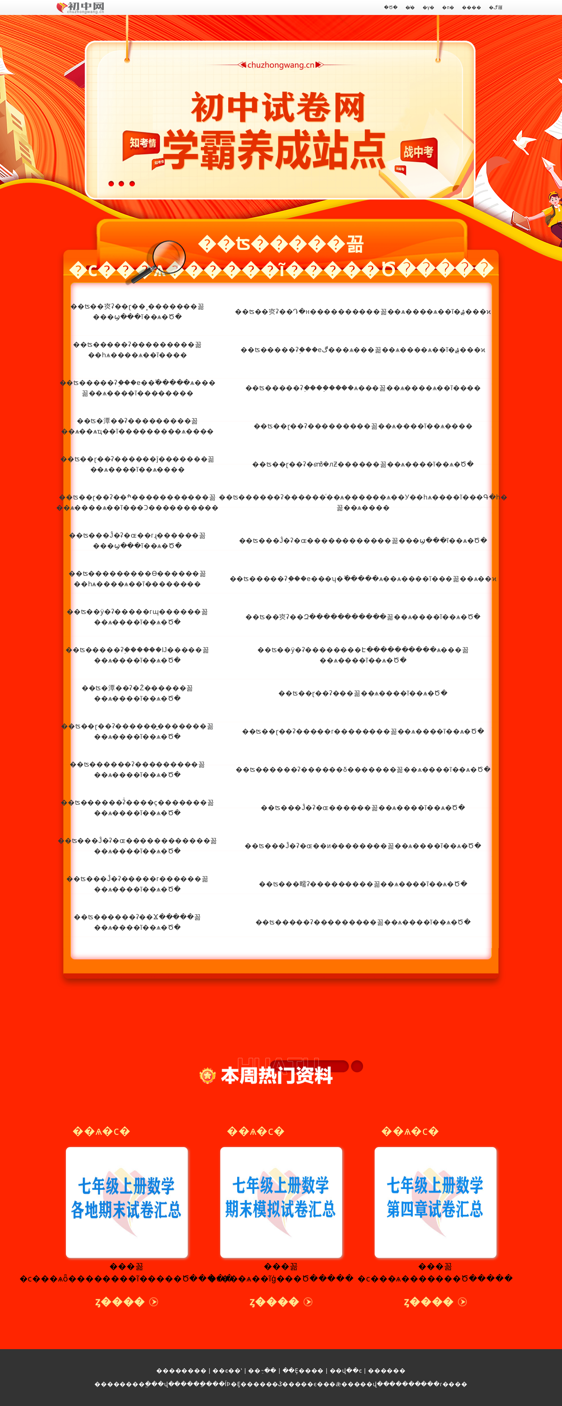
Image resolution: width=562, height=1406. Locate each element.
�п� (448, 7)
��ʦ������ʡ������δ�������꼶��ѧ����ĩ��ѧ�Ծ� (363, 769)
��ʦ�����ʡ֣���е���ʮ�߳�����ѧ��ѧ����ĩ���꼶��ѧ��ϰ (363, 579)
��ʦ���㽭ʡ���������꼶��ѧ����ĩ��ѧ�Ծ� (363, 884)
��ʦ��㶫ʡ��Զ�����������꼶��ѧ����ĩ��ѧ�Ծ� (363, 617)
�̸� (410, 7)
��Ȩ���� (303, 1370)
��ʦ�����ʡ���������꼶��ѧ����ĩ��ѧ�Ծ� (363, 922)
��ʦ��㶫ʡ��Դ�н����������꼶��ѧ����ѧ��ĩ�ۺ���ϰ (363, 311)
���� (471, 7)
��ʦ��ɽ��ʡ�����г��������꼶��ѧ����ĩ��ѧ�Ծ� (363, 731)
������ (387, 1370)
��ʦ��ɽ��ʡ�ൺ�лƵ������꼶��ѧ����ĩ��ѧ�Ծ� (363, 464)
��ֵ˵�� (262, 1370)
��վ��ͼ (346, 1370)
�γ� (429, 7)
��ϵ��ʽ (227, 1370)
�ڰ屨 (496, 7)
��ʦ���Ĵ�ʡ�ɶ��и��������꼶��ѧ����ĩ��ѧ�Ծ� (363, 846)
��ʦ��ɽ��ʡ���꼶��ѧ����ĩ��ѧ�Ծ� (363, 693)
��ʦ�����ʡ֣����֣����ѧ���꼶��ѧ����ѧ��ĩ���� (363, 388)
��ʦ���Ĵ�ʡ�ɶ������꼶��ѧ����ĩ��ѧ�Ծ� (363, 807)
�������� (181, 1370)
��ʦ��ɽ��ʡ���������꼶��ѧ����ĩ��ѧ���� (363, 426)
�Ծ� (391, 7)
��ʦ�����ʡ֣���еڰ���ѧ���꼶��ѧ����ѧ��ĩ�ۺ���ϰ (363, 350)
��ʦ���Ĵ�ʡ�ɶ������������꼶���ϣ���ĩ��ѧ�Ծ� (363, 540)
